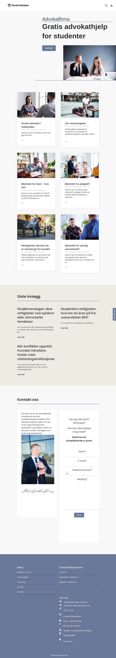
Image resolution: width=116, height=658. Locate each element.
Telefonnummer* (82, 471)
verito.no (63, 572)
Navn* (82, 453)
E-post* (82, 462)
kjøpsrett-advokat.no (68, 582)
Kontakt (49, 48)
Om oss (20, 587)
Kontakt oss (114, 314)
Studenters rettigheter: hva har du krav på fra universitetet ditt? (78, 313)
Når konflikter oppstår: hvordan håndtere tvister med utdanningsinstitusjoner (36, 352)
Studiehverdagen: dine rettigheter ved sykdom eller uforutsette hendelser (35, 315)
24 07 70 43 (68, 610)
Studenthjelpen (56, 655)
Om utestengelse (75, 123)
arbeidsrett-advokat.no (69, 577)
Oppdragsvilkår (69, 635)
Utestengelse (22, 577)
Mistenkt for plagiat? (77, 184)
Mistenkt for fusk (24, 572)
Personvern (67, 641)
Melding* (82, 494)
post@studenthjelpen (72, 616)
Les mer (21, 337)
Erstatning (21, 582)
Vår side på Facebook (71, 626)
